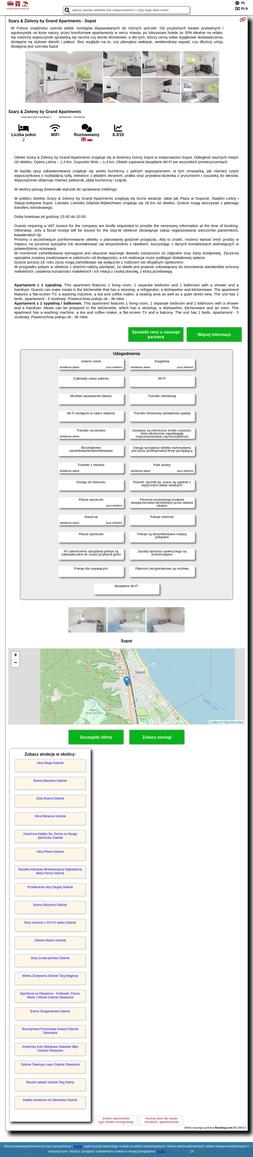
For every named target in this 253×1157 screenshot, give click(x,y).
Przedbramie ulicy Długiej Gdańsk (50, 887)
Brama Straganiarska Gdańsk (50, 1011)
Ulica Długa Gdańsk (50, 763)
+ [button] (15, 655)
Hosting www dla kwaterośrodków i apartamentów (161, 1120)
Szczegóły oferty (96, 737)
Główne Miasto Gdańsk (50, 940)
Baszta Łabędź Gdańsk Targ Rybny (50, 1082)
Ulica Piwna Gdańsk (50, 851)
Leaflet (214, 722)
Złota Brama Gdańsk (50, 798)
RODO (161, 1151)
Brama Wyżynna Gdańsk (50, 905)
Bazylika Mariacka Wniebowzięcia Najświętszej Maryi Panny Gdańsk (50, 871)
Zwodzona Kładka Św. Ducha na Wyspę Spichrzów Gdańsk (50, 835)
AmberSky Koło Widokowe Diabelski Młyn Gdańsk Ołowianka (50, 1048)
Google (78, 1146)
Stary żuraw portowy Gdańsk (50, 958)
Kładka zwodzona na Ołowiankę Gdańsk (50, 1100)
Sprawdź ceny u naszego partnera (156, 334)
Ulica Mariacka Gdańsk (50, 816)
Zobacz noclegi (157, 737)
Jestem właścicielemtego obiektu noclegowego (116, 1120)
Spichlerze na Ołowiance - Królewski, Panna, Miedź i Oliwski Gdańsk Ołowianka (50, 995)
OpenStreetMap (233, 722)
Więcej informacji (214, 334)
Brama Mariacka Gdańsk (50, 780)
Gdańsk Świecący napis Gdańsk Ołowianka (50, 1064)
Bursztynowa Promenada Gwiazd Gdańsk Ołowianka (50, 1030)
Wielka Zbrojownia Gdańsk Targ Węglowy (50, 976)
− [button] (15, 663)
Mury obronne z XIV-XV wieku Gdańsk (50, 922)
